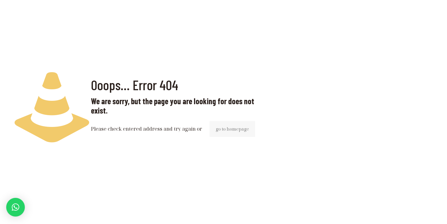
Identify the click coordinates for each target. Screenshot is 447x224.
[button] (15, 207)
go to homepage (232, 129)
